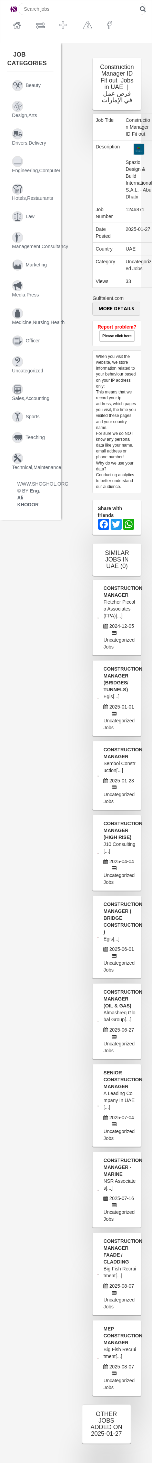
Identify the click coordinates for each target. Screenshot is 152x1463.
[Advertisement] (89, 183)
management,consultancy (32, 240)
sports (26, 416)
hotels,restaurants (32, 192)
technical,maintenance (32, 461)
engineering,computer (32, 164)
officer (26, 341)
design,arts (24, 109)
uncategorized (27, 364)
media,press (25, 289)
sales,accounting (30, 392)
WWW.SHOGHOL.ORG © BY (32, 494)
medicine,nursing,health (32, 316)
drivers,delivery (29, 137)
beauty (26, 85)
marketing (29, 265)
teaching (28, 437)
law (23, 216)
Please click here (117, 336)
